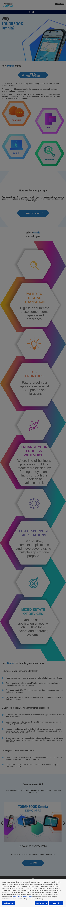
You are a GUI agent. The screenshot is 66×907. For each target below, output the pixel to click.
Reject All (56, 903)
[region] (33, 893)
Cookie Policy (16, 897)
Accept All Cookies (41, 903)
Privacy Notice (27, 897)
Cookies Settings (8, 903)
